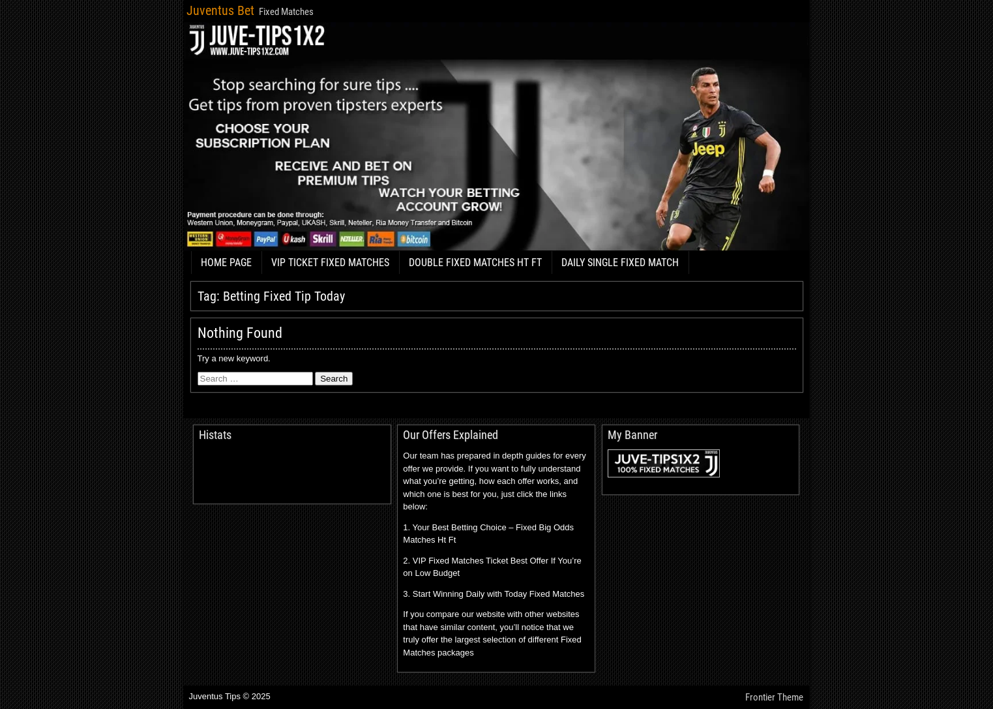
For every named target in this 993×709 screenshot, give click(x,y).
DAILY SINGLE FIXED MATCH (620, 262)
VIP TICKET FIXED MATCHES (330, 262)
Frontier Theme (774, 697)
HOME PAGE (226, 262)
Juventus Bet (220, 10)
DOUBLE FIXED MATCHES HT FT (475, 262)
